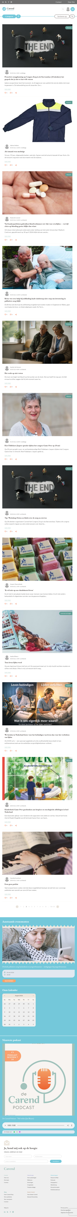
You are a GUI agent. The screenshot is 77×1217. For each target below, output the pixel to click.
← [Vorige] (17, 907)
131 (54, 907)
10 (45, 907)
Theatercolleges (31, 1187)
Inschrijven (56, 1161)
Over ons (6, 1177)
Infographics (54, 1182)
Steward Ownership (32, 1197)
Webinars (29, 1180)
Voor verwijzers (8, 1199)
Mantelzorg (54, 1185)
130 (51, 907)
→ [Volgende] (57, 907)
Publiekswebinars (55, 1189)
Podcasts (53, 1180)
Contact (58, 2)
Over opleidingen (31, 1177)
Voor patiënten (8, 1197)
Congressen (30, 1185)
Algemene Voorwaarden (67, 1212)
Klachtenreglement (66, 1210)
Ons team (6, 1180)
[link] (68, 9)
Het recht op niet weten (14, 373)
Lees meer (8, 89)
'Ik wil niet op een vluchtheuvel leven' (19, 590)
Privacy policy (64, 1207)
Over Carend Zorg (8, 1194)
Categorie (9, 16)
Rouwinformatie (55, 1187)
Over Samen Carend (32, 1194)
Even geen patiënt (11, 884)
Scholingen (30, 1182)
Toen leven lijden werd (13, 662)
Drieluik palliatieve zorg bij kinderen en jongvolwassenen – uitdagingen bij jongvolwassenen (34, 967)
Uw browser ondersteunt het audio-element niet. (38, 1125)
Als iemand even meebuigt (15, 151)
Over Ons (71, 2)
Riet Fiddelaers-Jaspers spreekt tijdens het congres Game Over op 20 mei (32, 445)
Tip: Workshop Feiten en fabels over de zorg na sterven (26, 518)
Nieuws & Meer (54, 1177)
